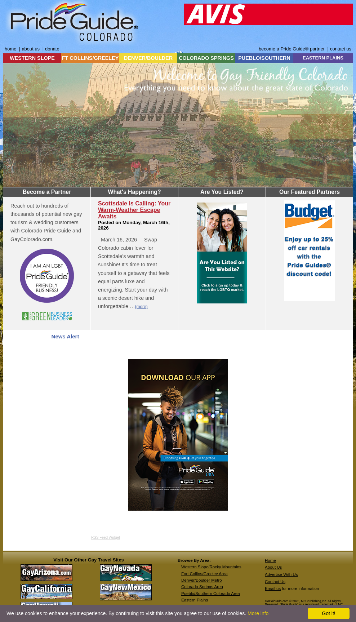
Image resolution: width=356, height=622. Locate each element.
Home (270, 560)
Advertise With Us (281, 574)
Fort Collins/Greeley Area (204, 574)
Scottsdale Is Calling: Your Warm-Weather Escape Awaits (134, 209)
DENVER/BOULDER (148, 58)
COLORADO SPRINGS (206, 58)
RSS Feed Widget (105, 537)
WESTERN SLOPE (32, 58)
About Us (273, 567)
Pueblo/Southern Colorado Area (210, 593)
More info (258, 613)
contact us (340, 49)
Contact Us (275, 581)
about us (31, 49)
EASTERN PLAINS (323, 58)
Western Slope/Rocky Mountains (211, 567)
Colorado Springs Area (202, 587)
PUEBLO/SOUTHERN (264, 58)
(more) (141, 306)
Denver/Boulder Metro (201, 580)
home (10, 49)
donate (52, 49)
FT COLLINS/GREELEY (90, 58)
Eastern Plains (194, 600)
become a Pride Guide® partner (292, 49)
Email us (273, 588)
